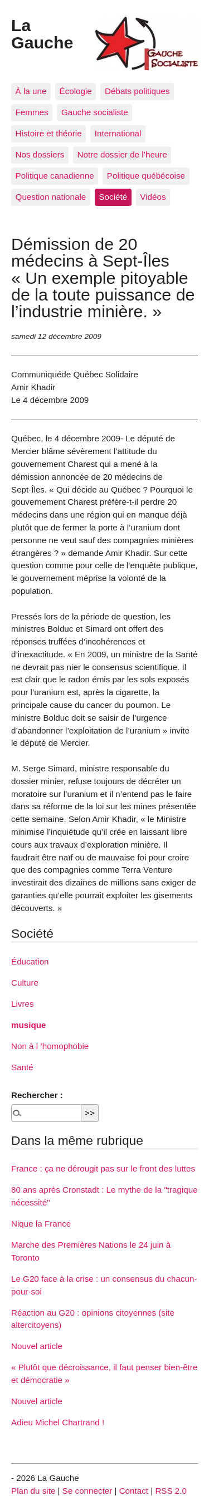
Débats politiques (137, 91)
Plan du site (33, 1490)
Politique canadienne (55, 175)
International (118, 133)
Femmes (32, 112)
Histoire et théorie (49, 133)
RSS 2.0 (171, 1490)
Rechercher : (37, 1095)
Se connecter (87, 1490)
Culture (24, 982)
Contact (133, 1490)
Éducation (30, 961)
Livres (22, 1003)
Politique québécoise (146, 175)
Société (113, 196)
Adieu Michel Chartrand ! (57, 1422)
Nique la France (41, 1223)
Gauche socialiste (94, 112)
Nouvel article (36, 1346)
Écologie (76, 91)
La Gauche (42, 33)
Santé (22, 1067)
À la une (31, 91)
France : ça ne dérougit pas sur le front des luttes (103, 1168)
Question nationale (51, 196)
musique (28, 1025)
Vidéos (153, 196)
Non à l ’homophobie (50, 1046)
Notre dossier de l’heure (122, 154)
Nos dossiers (40, 154)
